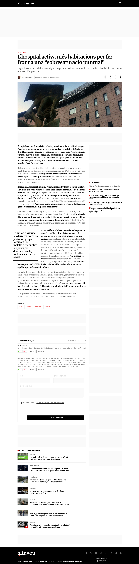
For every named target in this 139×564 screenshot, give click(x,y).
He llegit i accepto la (42, 403)
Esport (51, 557)
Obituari (78, 557)
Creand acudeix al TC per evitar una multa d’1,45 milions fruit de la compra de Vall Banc (49, 454)
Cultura (43, 557)
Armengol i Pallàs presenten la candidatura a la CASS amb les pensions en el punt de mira (48, 510)
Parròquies (34, 473)
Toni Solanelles (27, 77)
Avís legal (86, 560)
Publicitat (37, 560)
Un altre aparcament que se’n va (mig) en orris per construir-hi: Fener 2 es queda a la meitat (104, 197)
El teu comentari (26, 386)
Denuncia (41, 351)
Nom (21, 376)
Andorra (29, 307)
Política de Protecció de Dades (53, 560)
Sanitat (32, 495)
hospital (38, 307)
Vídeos (59, 557)
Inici (19, 557)
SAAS (20, 307)
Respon (32, 351)
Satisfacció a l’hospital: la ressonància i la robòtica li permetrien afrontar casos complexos (50, 522)
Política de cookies (74, 560)
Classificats (68, 557)
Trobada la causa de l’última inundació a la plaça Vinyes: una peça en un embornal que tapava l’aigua (104, 210)
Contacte (28, 560)
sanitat (47, 307)
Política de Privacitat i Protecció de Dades (50, 403)
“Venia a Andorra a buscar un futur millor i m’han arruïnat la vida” (104, 190)
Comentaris (56, 77)
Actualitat (22, 52)
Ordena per (71, 340)
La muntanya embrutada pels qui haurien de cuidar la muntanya (105, 203)
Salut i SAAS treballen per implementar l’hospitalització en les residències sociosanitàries (49, 499)
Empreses (33, 484)
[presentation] (36, 411)
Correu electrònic (60, 376)
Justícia (33, 450)
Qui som (20, 560)
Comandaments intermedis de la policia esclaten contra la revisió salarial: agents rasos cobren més (49, 465)
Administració (35, 461)
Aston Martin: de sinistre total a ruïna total (105, 186)
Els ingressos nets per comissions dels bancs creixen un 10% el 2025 (47, 488)
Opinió (36, 557)
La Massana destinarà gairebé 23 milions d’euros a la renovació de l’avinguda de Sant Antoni (50, 477)
